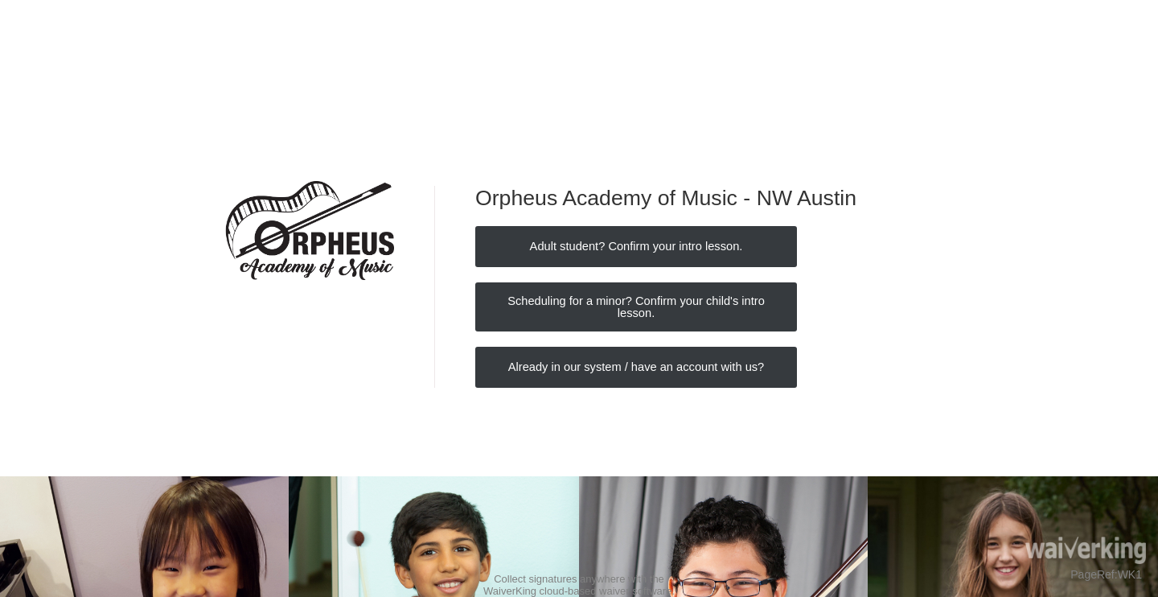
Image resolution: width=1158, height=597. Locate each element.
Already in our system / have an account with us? (636, 366)
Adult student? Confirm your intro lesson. (636, 246)
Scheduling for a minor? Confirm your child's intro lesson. (636, 306)
